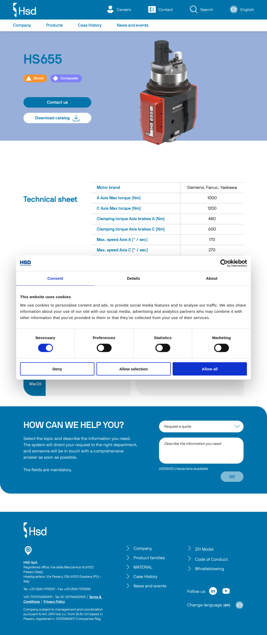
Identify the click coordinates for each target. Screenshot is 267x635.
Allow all (210, 368)
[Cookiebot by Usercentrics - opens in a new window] (224, 263)
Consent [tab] (55, 278)
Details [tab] (133, 278)
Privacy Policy (54, 601)
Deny (57, 368)
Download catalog (57, 118)
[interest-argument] (201, 426)
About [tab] (211, 278)
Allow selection (133, 368)
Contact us (57, 102)
